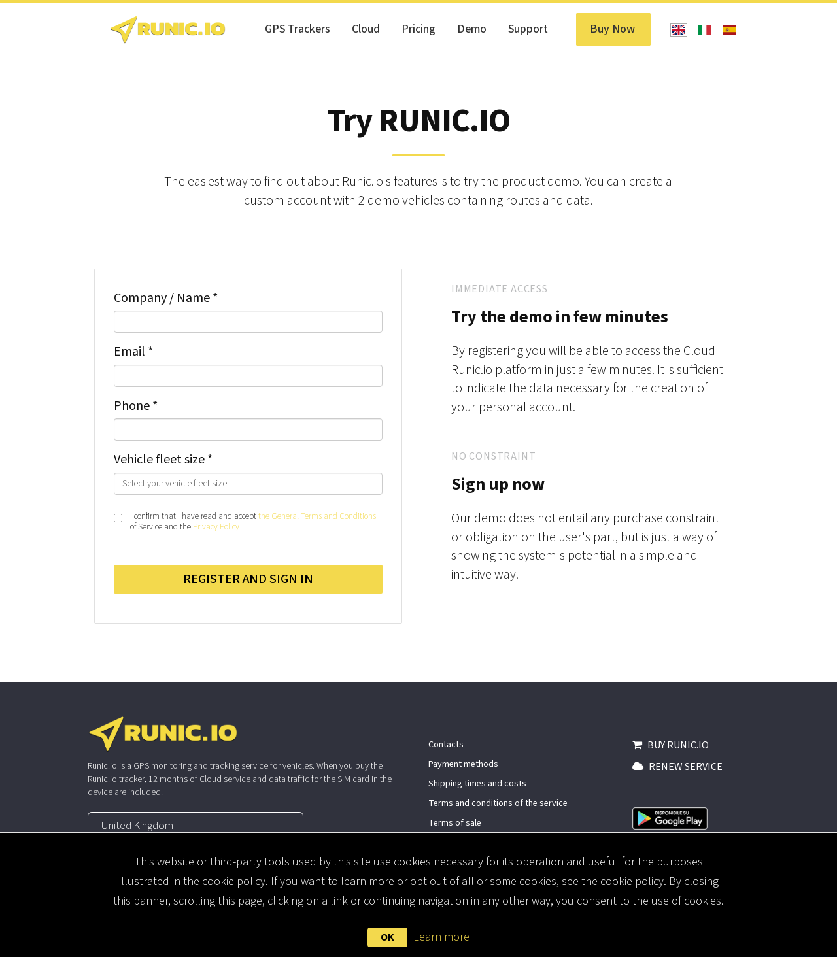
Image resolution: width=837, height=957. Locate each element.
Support (528, 29)
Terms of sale (454, 823)
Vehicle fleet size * (163, 459)
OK (387, 937)
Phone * (136, 406)
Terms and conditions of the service (498, 803)
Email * (133, 352)
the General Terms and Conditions (317, 516)
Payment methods (463, 764)
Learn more (441, 937)
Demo (472, 29)
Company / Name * (166, 298)
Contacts (446, 744)
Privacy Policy (216, 527)
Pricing (418, 29)
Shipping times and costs (477, 783)
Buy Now (612, 29)
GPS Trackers (297, 29)
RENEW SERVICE (677, 767)
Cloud (366, 29)
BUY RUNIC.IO (670, 745)
